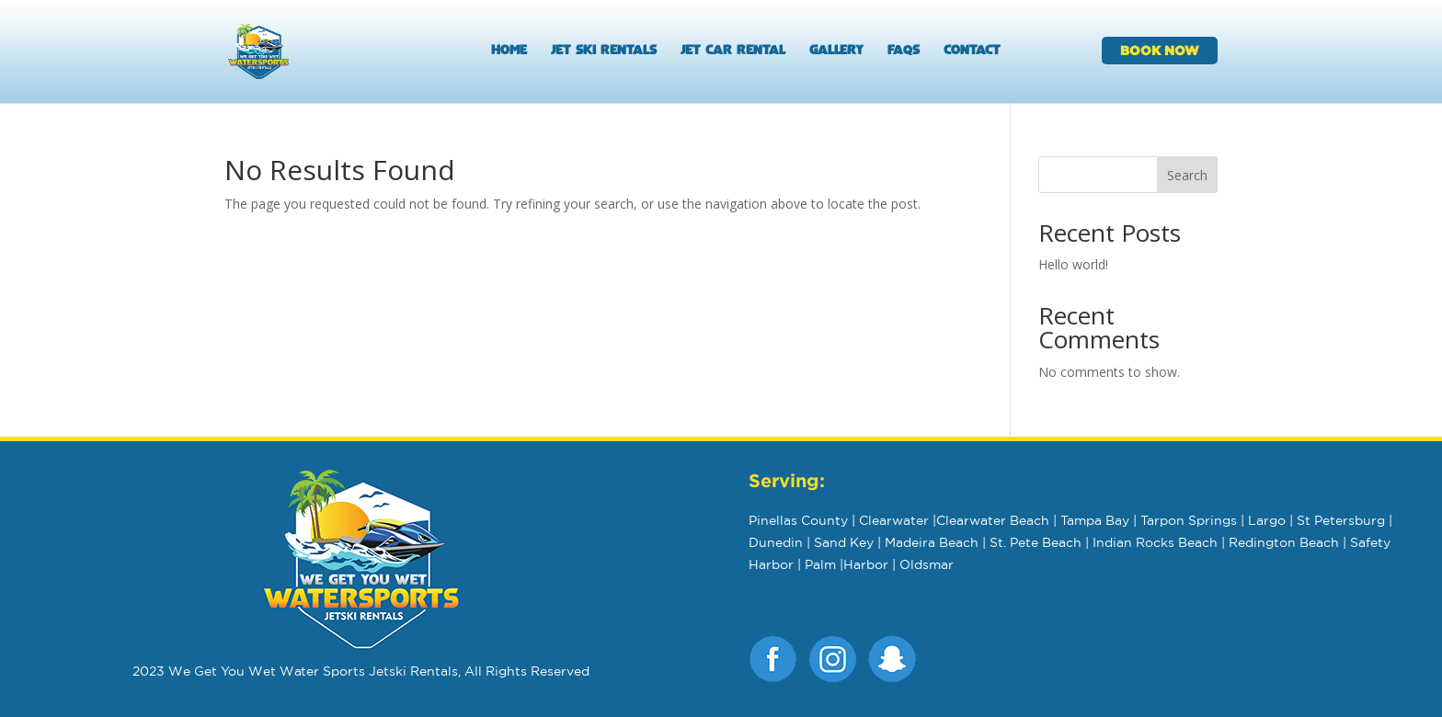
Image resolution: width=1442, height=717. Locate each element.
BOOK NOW (1159, 50)
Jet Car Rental (733, 51)
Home (509, 51)
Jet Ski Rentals (604, 51)
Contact (972, 51)
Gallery (836, 51)
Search (1187, 175)
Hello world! (1073, 264)
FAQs (903, 51)
